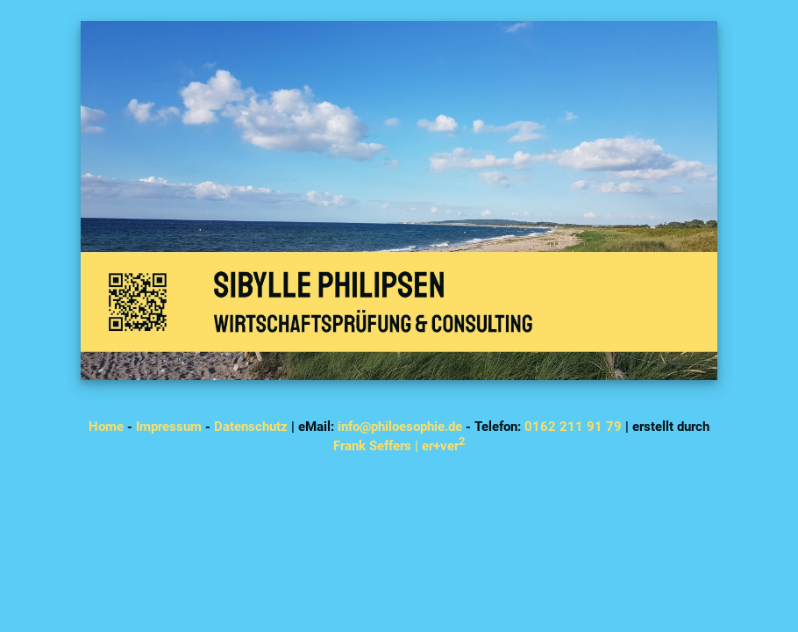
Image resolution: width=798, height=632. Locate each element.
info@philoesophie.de (400, 426)
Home (106, 426)
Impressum (169, 426)
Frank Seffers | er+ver (399, 446)
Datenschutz (251, 426)
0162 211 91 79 (573, 426)
